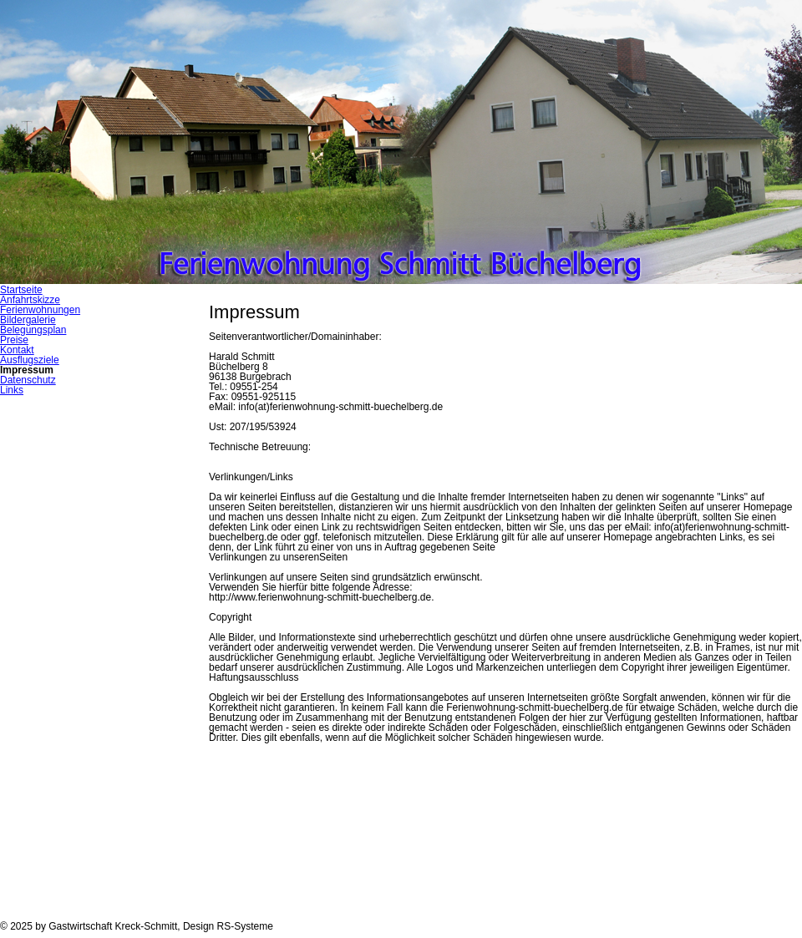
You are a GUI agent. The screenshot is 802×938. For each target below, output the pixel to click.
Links (11, 390)
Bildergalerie (28, 320)
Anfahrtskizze (30, 300)
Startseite (21, 290)
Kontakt (17, 350)
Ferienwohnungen (40, 310)
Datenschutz (28, 380)
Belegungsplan (33, 330)
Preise (14, 340)
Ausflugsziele (29, 360)
